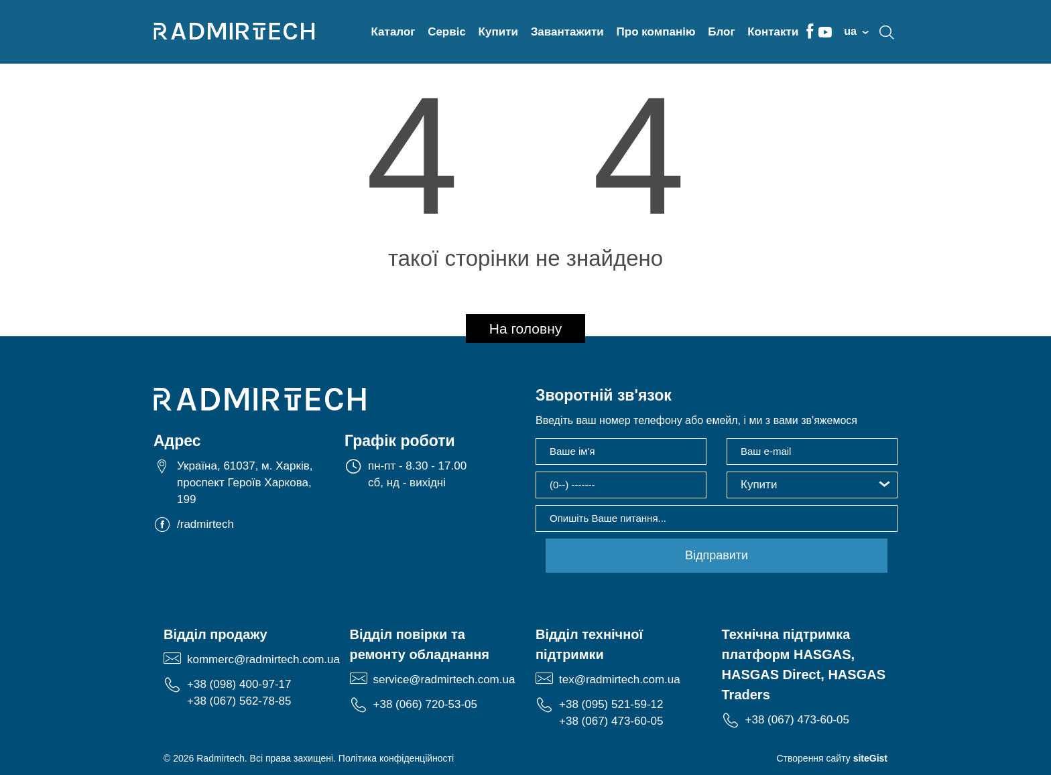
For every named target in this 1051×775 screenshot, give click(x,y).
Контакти (772, 31)
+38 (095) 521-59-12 (611, 704)
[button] (812, 485)
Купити (498, 31)
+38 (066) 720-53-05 (425, 704)
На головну (525, 328)
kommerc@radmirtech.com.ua (263, 659)
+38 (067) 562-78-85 (239, 701)
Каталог (393, 31)
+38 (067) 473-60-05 (611, 721)
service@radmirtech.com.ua (444, 679)
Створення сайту (831, 758)
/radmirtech (205, 524)
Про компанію (656, 31)
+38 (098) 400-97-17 (239, 684)
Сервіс (447, 31)
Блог (721, 31)
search (887, 32)
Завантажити (567, 31)
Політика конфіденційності (396, 758)
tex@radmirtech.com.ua (619, 679)
